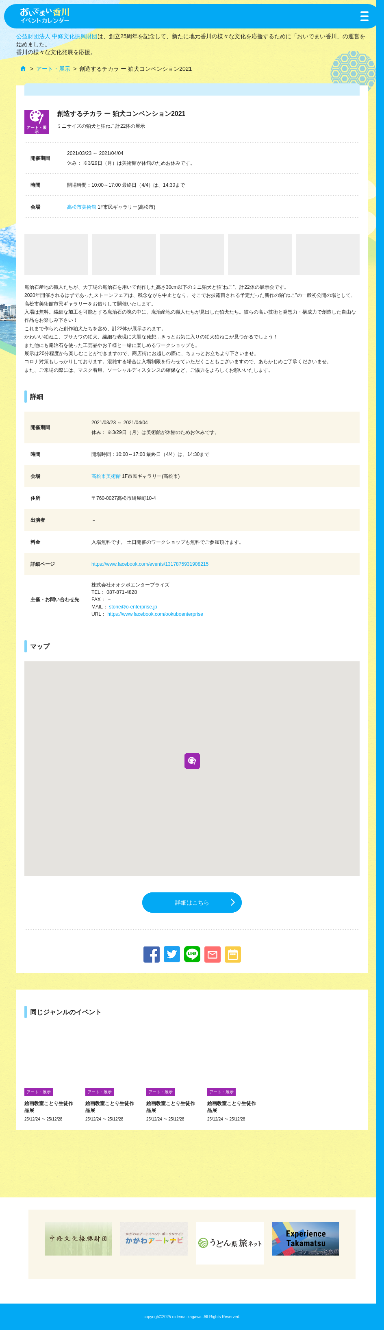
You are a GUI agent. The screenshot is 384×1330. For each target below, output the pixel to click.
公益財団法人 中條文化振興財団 (57, 36)
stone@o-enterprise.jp (133, 607)
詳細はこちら (192, 902)
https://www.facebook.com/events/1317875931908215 (149, 564)
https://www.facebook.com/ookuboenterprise (155, 614)
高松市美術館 (81, 207)
